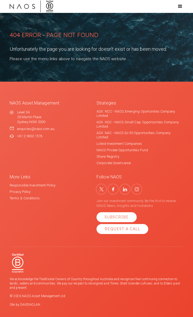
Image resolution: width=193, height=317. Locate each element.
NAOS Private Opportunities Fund (122, 150)
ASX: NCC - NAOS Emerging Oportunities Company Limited (135, 113)
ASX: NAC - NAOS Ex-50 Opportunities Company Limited (133, 135)
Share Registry (107, 156)
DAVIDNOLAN (30, 305)
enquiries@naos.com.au (35, 129)
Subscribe (117, 217)
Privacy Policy (20, 192)
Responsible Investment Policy (32, 185)
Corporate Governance (113, 163)
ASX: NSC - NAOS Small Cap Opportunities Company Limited (137, 124)
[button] (175, 6)
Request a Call (122, 228)
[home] (31, 6)
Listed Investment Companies (119, 144)
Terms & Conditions (25, 198)
